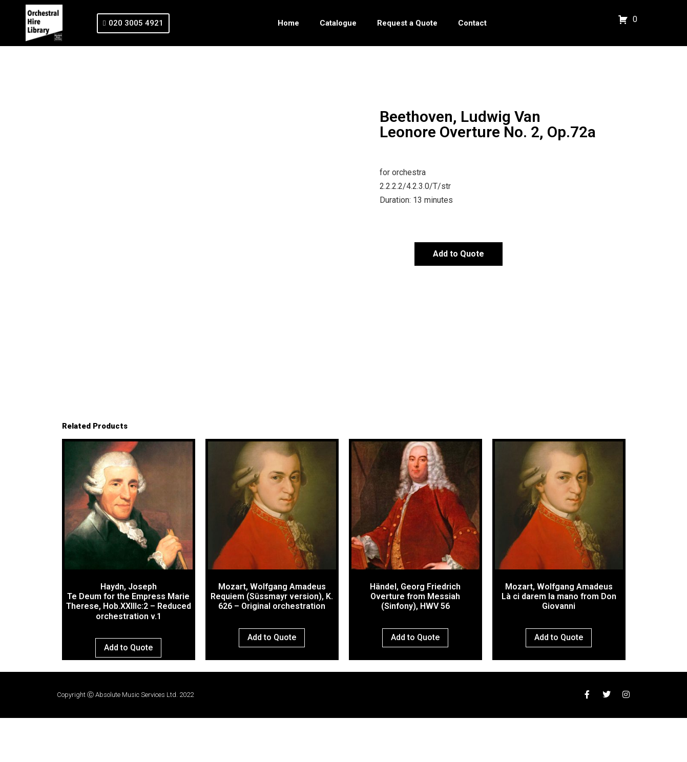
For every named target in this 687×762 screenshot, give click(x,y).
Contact (472, 23)
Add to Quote (458, 254)
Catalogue (338, 23)
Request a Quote (407, 23)
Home (288, 23)
